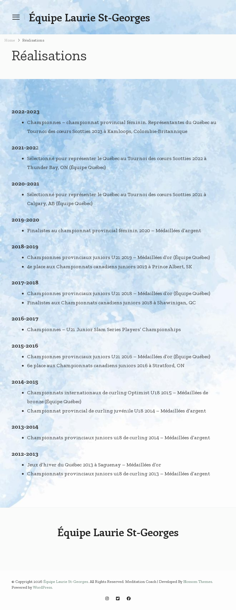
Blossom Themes (197, 581)
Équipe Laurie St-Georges (89, 17)
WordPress (42, 587)
